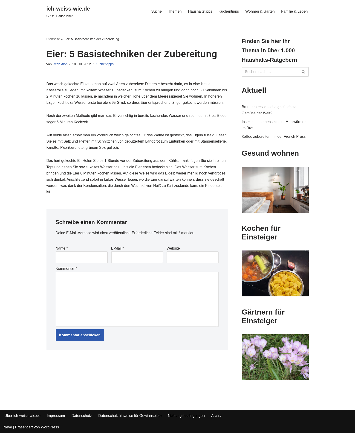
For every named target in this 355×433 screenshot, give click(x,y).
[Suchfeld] (270, 72)
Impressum (56, 416)
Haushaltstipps (200, 11)
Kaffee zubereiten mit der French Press (274, 136)
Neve (7, 427)
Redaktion (60, 64)
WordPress (50, 427)
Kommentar (66, 268)
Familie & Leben (294, 11)
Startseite (53, 39)
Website (173, 248)
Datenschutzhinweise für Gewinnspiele (130, 416)
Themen (175, 11)
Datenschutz (82, 416)
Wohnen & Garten (260, 11)
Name (62, 248)
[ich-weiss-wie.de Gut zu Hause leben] (68, 11)
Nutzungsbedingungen (186, 416)
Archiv (216, 416)
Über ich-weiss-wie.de (22, 416)
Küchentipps (229, 11)
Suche (156, 11)
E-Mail (117, 248)
